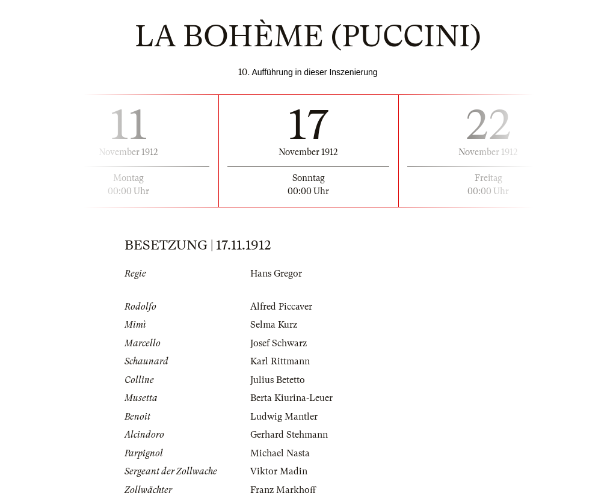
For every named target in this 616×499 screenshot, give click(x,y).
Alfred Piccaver (281, 306)
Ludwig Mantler (284, 416)
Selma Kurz (273, 324)
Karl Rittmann (280, 361)
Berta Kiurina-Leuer (291, 398)
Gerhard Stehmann (289, 434)
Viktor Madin (278, 471)
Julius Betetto (277, 380)
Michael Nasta (280, 453)
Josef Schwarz (278, 343)
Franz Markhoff (283, 490)
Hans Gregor (276, 273)
